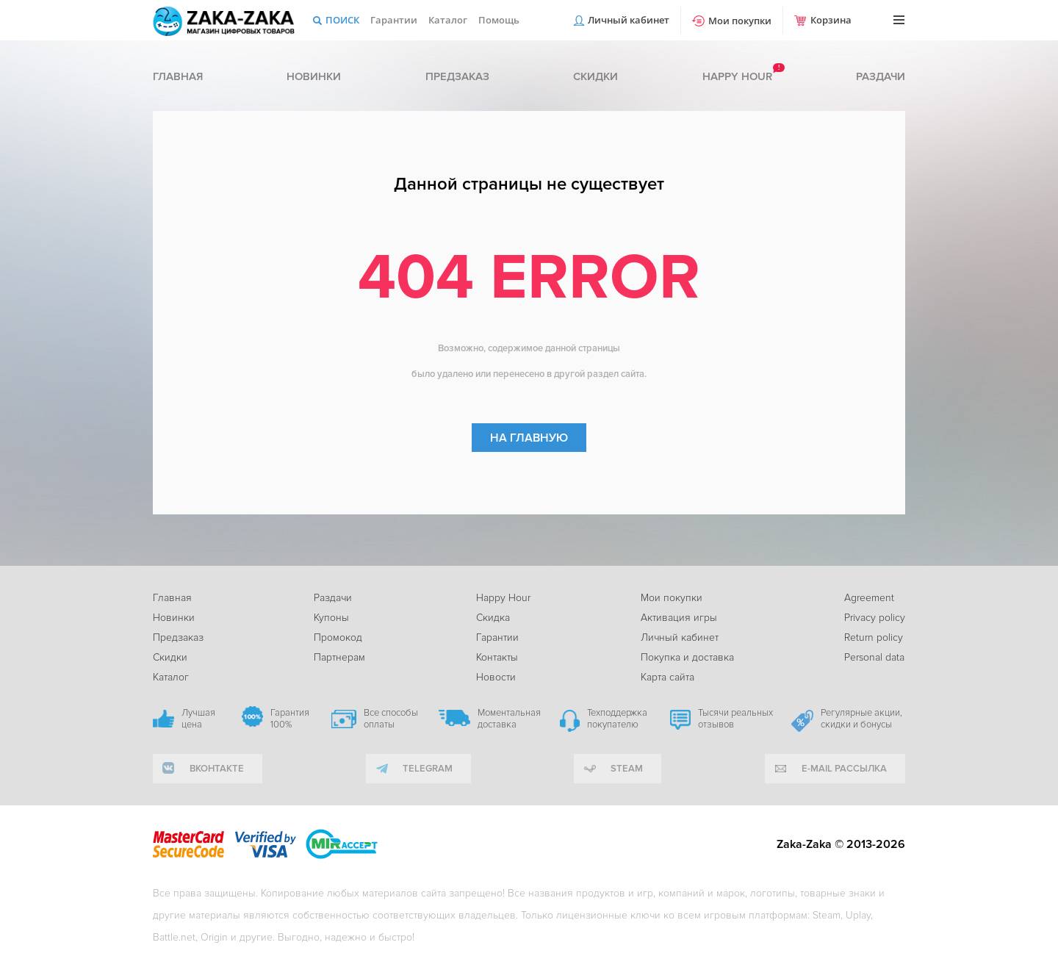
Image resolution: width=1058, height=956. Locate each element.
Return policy (873, 637)
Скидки (595, 76)
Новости (496, 677)
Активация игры (679, 617)
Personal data (874, 657)
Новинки (314, 76)
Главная (178, 76)
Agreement (869, 598)
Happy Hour (503, 598)
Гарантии (393, 19)
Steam (627, 768)
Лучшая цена (198, 718)
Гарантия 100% (289, 718)
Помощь (498, 19)
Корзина (831, 19)
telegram (428, 768)
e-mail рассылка (844, 768)
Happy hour (737, 76)
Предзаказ (457, 76)
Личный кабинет (628, 19)
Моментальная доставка (509, 718)
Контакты (497, 657)
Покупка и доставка (687, 657)
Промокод (338, 637)
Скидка (493, 617)
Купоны (331, 617)
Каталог (447, 19)
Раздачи (880, 76)
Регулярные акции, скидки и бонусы (861, 718)
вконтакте (217, 768)
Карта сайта (667, 677)
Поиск (342, 19)
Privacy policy (874, 617)
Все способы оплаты (391, 718)
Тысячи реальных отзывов (735, 718)
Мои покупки (739, 20)
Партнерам (339, 657)
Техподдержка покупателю (617, 718)
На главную (529, 438)
